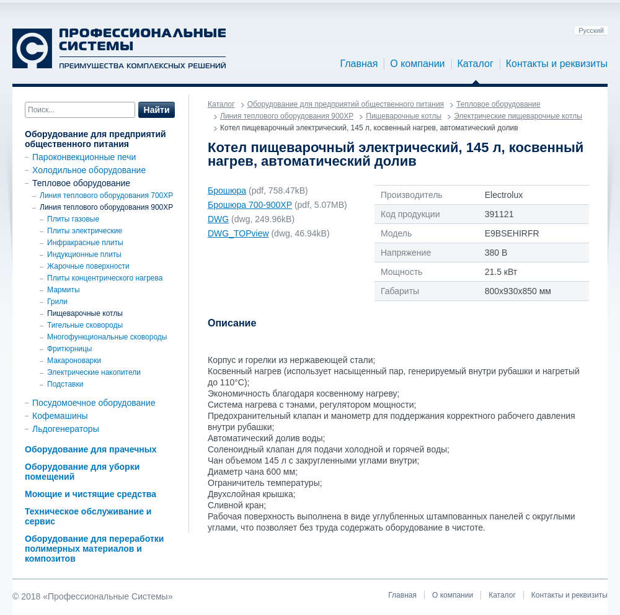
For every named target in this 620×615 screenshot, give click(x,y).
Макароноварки (74, 360)
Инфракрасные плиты (85, 242)
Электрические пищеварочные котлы (518, 116)
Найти (157, 110)
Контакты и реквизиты (557, 64)
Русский (591, 30)
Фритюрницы (69, 348)
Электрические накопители (94, 372)
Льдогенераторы (65, 429)
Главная (359, 64)
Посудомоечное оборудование (94, 403)
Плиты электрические (84, 231)
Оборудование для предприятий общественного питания (95, 139)
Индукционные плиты (84, 254)
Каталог (476, 64)
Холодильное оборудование (89, 170)
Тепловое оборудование (81, 183)
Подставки (65, 384)
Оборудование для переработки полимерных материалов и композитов (94, 548)
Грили (57, 301)
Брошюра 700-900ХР (250, 205)
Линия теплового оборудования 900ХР (106, 207)
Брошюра (227, 190)
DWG (218, 219)
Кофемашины (60, 416)
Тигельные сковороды (85, 325)
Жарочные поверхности (88, 266)
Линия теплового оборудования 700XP (106, 195)
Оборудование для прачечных (90, 449)
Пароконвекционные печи (84, 157)
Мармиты (63, 289)
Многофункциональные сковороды (107, 337)
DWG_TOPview (238, 233)
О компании (417, 64)
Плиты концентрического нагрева (104, 278)
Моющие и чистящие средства (90, 494)
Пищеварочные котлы (85, 313)
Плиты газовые (73, 219)
